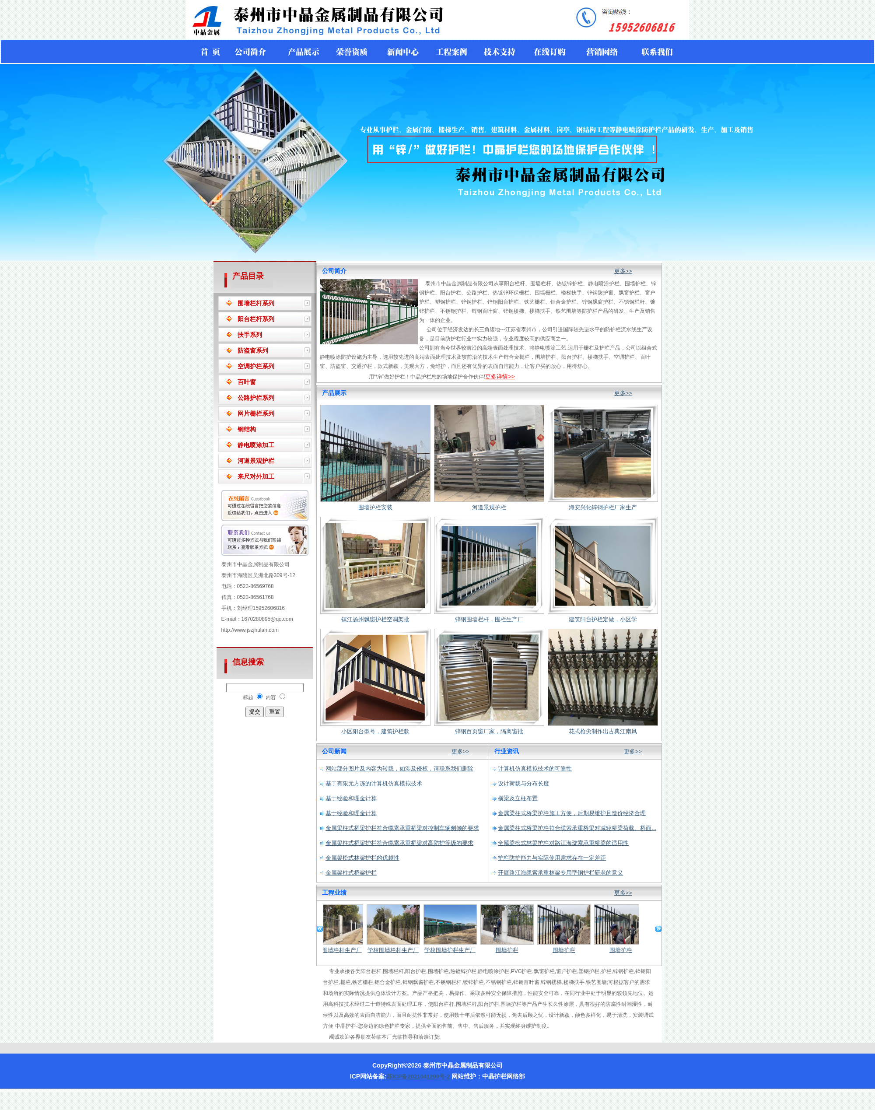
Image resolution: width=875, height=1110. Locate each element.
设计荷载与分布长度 (523, 783)
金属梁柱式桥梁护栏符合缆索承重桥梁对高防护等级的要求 (399, 843)
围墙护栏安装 (375, 507)
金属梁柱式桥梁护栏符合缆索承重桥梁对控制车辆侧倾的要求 (402, 828)
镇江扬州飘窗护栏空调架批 (375, 619)
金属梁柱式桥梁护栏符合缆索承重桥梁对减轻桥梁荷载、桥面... (577, 828)
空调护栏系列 (256, 366)
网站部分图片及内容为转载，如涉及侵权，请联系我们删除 (399, 768)
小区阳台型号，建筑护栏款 (375, 731)
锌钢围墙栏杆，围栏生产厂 (489, 619)
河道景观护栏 (256, 460)
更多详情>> (499, 376)
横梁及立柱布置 (518, 798)
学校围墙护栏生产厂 (453, 950)
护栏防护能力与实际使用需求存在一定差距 (552, 857)
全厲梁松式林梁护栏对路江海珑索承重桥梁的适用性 (563, 843)
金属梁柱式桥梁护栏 (351, 872)
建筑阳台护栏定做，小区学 (603, 619)
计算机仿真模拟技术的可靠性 (535, 768)
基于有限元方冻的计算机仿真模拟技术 (374, 783)
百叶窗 (247, 381)
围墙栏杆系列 (256, 303)
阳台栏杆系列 (256, 318)
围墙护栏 (510, 950)
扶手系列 (250, 334)
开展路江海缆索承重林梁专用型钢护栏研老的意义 (560, 872)
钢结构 (247, 429)
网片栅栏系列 (256, 413)
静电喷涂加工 (256, 444)
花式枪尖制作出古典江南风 (603, 731)
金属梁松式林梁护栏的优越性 (362, 857)
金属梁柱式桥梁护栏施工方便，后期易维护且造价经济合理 (572, 813)
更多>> (623, 271)
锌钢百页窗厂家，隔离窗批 (489, 731)
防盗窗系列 (253, 350)
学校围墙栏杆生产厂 (339, 950)
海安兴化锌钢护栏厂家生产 (603, 507)
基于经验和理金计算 (351, 798)
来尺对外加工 (256, 476)
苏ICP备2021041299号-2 (418, 1076)
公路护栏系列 (256, 397)
